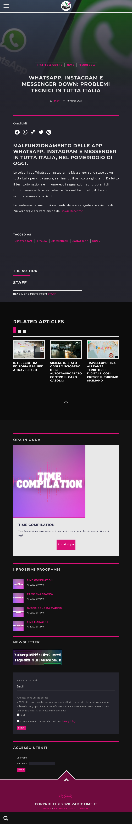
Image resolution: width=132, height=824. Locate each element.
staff (56, 100)
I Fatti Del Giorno (50, 64)
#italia (41, 241)
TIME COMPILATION (40, 580)
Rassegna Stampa (40, 594)
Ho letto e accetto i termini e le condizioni (46, 721)
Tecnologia (86, 64)
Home (47, 808)
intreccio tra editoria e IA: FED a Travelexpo (28, 366)
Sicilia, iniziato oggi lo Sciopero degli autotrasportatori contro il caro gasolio (67, 371)
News (70, 64)
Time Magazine (37, 622)
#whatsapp (80, 241)
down (96, 241)
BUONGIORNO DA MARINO (44, 608)
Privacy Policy (68, 721)
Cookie (84, 808)
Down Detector (71, 211)
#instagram (23, 241)
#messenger (59, 241)
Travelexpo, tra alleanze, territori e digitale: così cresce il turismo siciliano (102, 371)
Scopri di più (29, 349)
